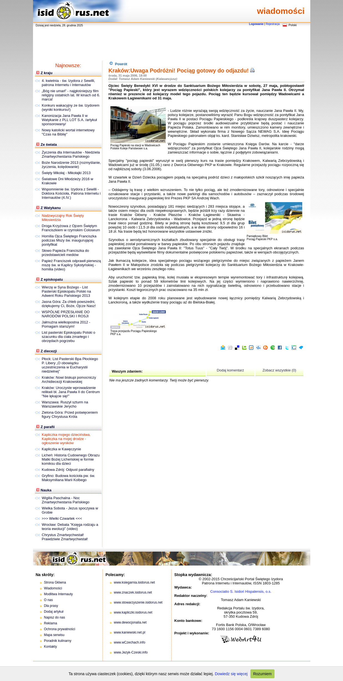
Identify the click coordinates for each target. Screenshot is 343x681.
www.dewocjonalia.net (130, 622)
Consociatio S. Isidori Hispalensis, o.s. (240, 591)
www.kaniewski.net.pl (129, 632)
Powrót (118, 63)
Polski (293, 25)
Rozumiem (262, 674)
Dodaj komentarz (230, 370)
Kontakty (50, 647)
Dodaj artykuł (53, 612)
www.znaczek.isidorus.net (133, 592)
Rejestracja (273, 24)
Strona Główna (55, 582)
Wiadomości (53, 588)
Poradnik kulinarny (58, 641)
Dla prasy (51, 606)
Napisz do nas (54, 617)
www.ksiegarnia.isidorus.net (134, 582)
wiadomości (281, 11)
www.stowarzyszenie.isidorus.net (138, 602)
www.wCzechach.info (129, 642)
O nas (48, 600)
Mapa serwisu (54, 635)
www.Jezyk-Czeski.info (131, 652)
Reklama (50, 623)
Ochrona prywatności (59, 629)
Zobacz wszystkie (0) (279, 370)
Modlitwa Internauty (58, 594)
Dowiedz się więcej (231, 674)
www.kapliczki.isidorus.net (133, 612)
